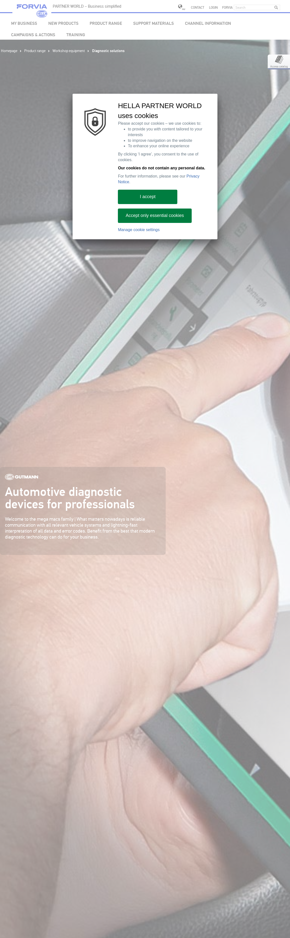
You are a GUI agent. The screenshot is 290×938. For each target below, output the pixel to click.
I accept (148, 196)
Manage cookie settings (138, 230)
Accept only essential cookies (155, 215)
